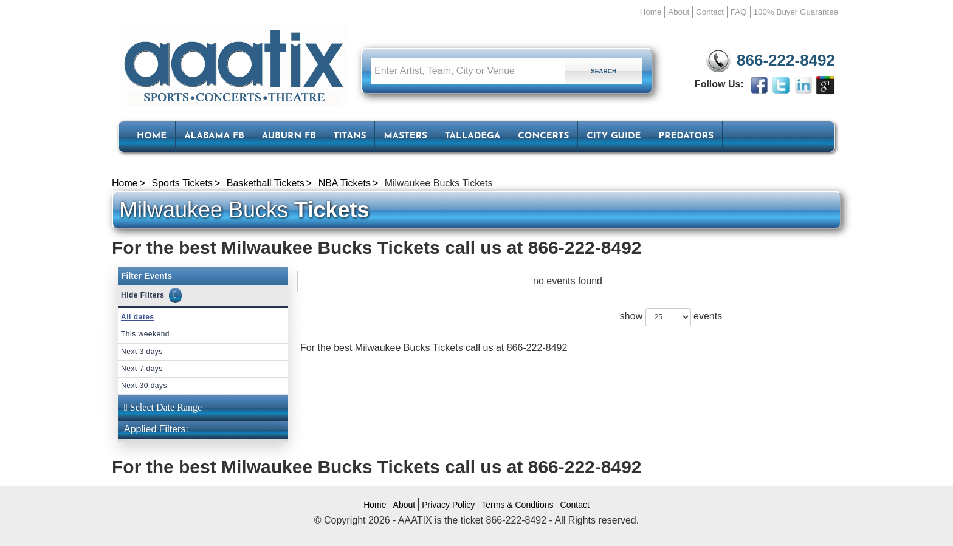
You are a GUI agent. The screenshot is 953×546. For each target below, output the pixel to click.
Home (651, 11)
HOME (152, 136)
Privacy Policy (448, 505)
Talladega (472, 136)
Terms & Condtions (517, 505)
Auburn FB (289, 136)
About (678, 11)
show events (671, 317)
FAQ (739, 11)
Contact (710, 11)
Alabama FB (214, 136)
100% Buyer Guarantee (796, 11)
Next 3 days (142, 351)
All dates (137, 317)
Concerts (543, 136)
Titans (350, 136)
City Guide (614, 136)
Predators (686, 136)
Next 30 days (144, 385)
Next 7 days (142, 368)
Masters (405, 136)
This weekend (145, 334)
